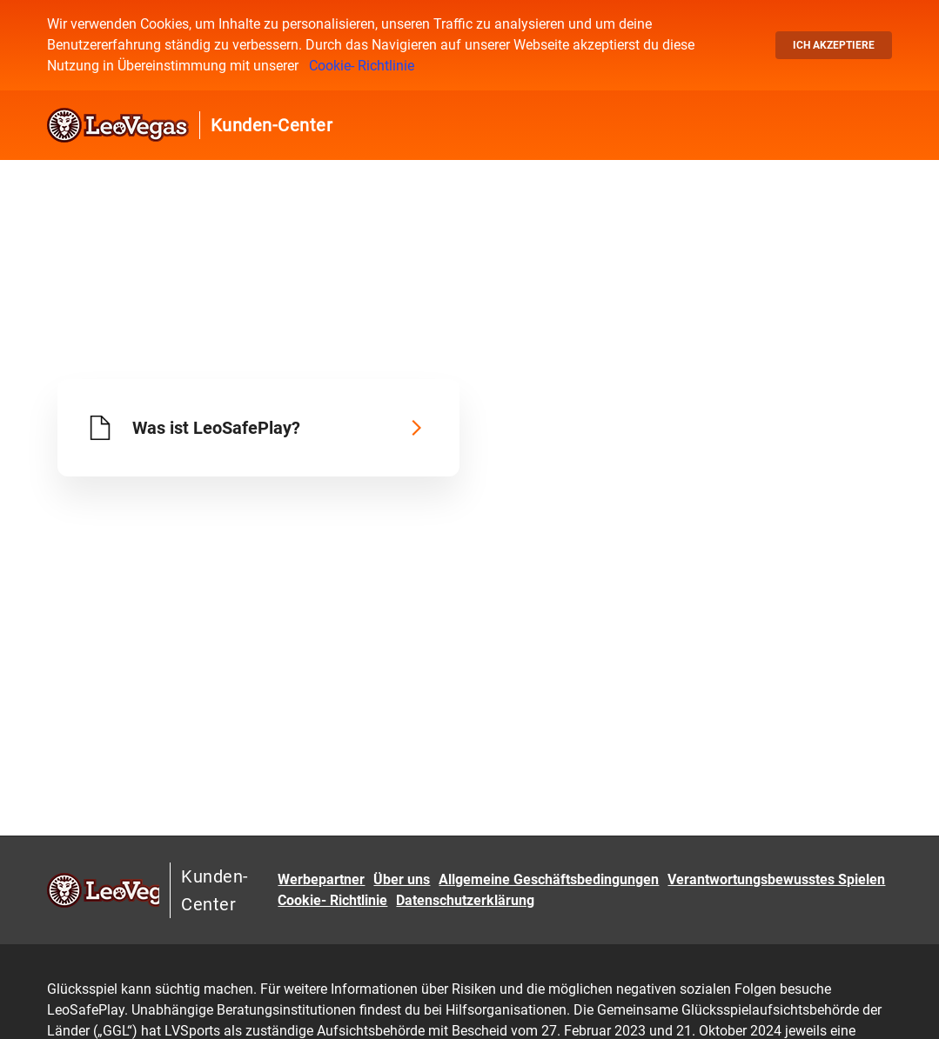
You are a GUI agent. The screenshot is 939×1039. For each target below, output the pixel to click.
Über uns (401, 879)
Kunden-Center (272, 125)
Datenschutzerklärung (465, 900)
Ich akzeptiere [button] (834, 45)
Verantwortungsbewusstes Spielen (776, 879)
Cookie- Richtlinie (361, 65)
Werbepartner (321, 879)
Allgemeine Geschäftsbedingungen (549, 879)
